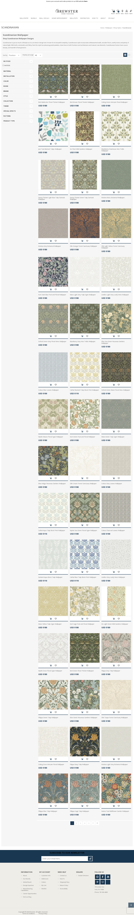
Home (102, 28)
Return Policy (64, 885)
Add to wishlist (55, 96)
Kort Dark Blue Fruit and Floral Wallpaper (52, 295)
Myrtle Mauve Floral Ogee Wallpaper (50, 437)
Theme (6, 106)
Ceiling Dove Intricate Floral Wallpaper (51, 764)
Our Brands (26, 879)
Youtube (108, 876)
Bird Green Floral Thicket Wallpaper (82, 671)
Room (5, 86)
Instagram (97, 876)
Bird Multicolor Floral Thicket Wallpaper (51, 102)
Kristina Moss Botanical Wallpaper (113, 198)
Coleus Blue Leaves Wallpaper (48, 390)
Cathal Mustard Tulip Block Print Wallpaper (84, 390)
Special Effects (9, 111)
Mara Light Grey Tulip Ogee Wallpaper (83, 295)
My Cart (43, 885)
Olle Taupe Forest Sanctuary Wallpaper (114, 718)
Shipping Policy (64, 882)
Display (25, 55)
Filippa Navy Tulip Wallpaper (79, 764)
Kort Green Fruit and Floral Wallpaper (82, 437)
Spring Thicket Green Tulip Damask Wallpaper (82, 198)
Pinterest (97, 882)
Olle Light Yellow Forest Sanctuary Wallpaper (113, 247)
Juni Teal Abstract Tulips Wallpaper (50, 149)
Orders (43, 882)
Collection (8, 101)
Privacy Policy (43, 913)
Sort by (5, 55)
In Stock (6, 61)
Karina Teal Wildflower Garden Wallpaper (115, 811)
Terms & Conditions (28, 913)
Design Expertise (28, 885)
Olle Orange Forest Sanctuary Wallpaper (83, 246)
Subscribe (90, 858)
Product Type (9, 121)
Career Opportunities (30, 893)
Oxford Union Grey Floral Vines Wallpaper (52, 341)
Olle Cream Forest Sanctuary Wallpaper (83, 484)
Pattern (6, 116)
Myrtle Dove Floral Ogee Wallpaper (50, 671)
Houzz (102, 882)
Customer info (45, 875)
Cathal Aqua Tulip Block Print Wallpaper (51, 530)
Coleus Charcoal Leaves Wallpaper (113, 530)
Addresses (44, 879)
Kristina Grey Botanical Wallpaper (49, 246)
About (25, 875)
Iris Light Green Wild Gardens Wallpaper (114, 624)
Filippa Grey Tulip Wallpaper (110, 671)
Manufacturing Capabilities (26, 889)
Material (7, 71)
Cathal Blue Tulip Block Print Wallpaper (83, 577)
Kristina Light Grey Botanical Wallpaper (114, 764)
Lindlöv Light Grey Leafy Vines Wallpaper (115, 295)
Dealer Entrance (83, 875)
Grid (125, 55)
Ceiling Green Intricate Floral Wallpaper (114, 102)
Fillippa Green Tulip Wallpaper (48, 718)
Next (93, 823)
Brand (6, 91)
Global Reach (27, 882)
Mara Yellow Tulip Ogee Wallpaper (50, 624)
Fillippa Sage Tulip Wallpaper (79, 811)
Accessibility (64, 889)
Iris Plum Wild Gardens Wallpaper (81, 149)
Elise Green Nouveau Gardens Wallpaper (83, 718)
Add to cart (50, 96)
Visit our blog (27, 897)
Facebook (102, 876)
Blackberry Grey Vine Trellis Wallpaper (82, 341)
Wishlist (43, 889)
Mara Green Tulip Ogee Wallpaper (112, 437)
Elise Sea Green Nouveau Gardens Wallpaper (113, 342)
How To (62, 879)
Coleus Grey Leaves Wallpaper (111, 484)
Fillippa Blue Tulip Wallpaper (47, 811)
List (129, 55)
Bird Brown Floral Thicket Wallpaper (82, 102)
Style (5, 96)
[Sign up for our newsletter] (65, 858)
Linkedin (108, 882)
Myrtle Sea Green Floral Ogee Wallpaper (83, 530)
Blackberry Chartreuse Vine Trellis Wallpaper (112, 150)
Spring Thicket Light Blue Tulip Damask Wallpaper (51, 198)
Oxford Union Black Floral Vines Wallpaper (115, 390)
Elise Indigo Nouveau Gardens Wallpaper (52, 484)
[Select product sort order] (14, 55)
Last (97, 823)
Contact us (63, 875)
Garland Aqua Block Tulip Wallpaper (50, 577)
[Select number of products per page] (38, 55)
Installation (8, 76)
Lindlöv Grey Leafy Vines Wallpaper (113, 577)
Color (5, 81)
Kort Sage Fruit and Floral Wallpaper (82, 624)
